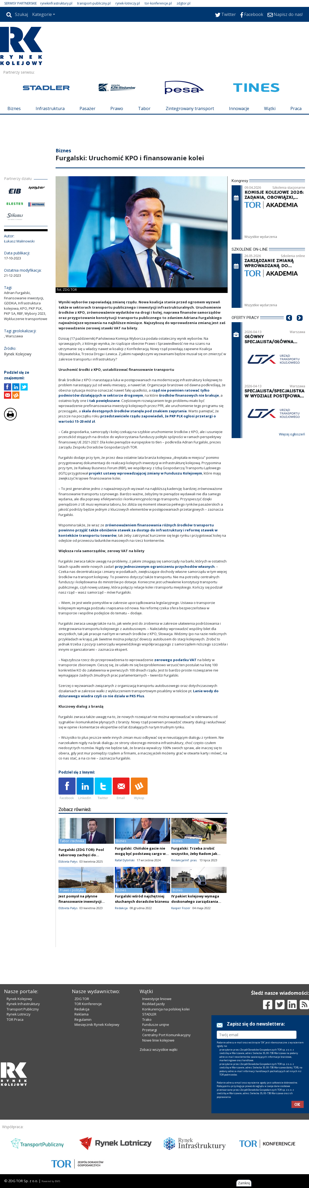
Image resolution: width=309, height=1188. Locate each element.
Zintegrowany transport (190, 108)
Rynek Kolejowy (19, 998)
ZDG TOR (81, 998)
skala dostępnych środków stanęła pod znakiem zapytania (134, 411)
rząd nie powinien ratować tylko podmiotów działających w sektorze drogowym (134, 393)
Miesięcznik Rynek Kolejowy (96, 1024)
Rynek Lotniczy (19, 1014)
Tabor (144, 108)
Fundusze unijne (155, 1024)
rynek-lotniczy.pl (127, 3)
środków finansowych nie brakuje (189, 395)
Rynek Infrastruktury (23, 1003)
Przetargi (149, 1029)
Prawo (116, 108)
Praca (296, 108)
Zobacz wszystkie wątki (158, 1049)
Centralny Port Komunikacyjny (166, 1034)
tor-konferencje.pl (158, 3)
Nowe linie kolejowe (158, 1040)
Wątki (269, 108)
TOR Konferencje (88, 1003)
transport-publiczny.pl (94, 3)
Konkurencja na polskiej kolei (166, 1009)
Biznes (14, 108)
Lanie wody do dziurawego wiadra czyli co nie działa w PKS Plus (139, 694)
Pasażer (87, 108)
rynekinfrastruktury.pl (56, 3)
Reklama (81, 1014)
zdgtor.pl (183, 3)
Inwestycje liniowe (157, 998)
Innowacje (239, 108)
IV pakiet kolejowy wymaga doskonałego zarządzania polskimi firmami (195, 901)
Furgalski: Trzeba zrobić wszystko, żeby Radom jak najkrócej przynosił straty (194, 853)
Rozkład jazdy (153, 1003)
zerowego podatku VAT (175, 659)
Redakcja (81, 1009)
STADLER (149, 1014)
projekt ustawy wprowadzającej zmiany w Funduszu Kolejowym (145, 473)
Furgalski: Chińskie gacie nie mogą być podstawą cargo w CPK (140, 853)
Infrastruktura (50, 108)
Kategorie (42, 14)
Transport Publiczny (23, 1009)
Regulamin (82, 1019)
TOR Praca (15, 1019)
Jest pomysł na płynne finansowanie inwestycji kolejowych (80, 901)
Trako (147, 1019)
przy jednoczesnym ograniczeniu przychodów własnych (165, 566)
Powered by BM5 (50, 1181)
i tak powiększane (103, 400)
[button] (289, 326)
